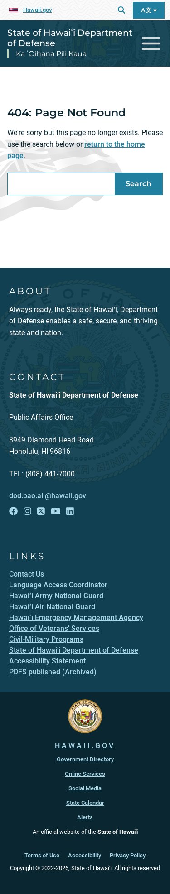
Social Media (85, 788)
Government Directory (85, 759)
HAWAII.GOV (85, 745)
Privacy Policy (128, 855)
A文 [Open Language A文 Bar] (149, 10)
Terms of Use (41, 855)
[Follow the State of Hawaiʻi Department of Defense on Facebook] (13, 511)
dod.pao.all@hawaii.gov (47, 495)
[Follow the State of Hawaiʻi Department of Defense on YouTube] (56, 511)
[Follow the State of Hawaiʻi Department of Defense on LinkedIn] (70, 511)
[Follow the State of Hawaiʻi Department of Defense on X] (41, 511)
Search (138, 183)
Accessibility (84, 855)
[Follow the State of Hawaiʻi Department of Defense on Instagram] (27, 511)
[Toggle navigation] (151, 43)
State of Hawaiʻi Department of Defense (69, 37)
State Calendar (85, 802)
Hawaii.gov (37, 9)
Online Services (85, 773)
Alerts (85, 817)
